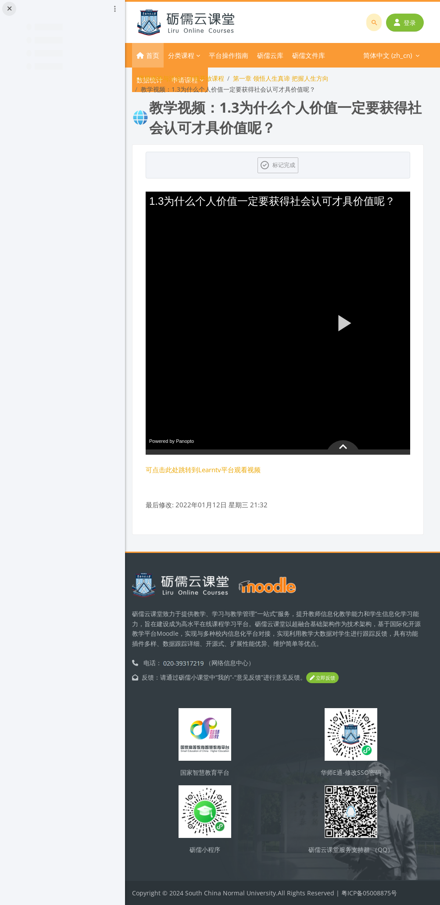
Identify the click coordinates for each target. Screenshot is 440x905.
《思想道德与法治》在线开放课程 (187, 78)
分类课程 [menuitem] (190, 55)
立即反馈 (331, 677)
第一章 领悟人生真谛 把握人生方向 (289, 78)
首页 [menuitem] (161, 55)
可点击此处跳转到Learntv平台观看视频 (211, 469)
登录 (405, 22)
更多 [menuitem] (272, 55)
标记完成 (288, 165)
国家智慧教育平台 (211, 772)
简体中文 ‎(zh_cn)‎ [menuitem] (317, 55)
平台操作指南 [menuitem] (237, 55)
